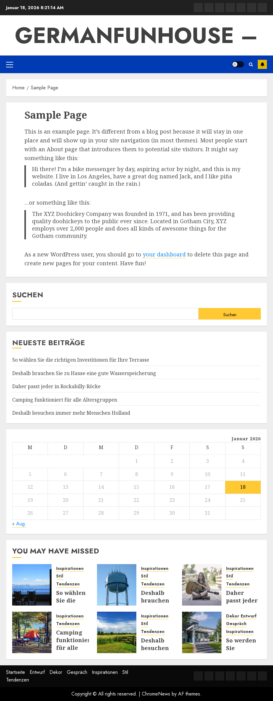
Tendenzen (68, 584)
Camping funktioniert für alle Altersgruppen (64, 399)
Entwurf (249, 616)
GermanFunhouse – (136, 35)
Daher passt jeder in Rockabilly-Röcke (56, 386)
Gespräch (236, 624)
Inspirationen (70, 568)
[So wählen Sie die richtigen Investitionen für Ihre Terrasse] (32, 585)
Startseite (15, 672)
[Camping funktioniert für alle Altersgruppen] (32, 632)
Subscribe (262, 64)
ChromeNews (156, 693)
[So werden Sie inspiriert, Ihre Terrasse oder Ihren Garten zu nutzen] (201, 632)
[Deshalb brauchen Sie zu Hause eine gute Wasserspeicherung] (116, 585)
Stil (59, 576)
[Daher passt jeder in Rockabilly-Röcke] (201, 585)
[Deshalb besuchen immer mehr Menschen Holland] (116, 632)
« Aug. (19, 523)
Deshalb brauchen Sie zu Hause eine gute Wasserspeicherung (84, 373)
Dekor (232, 616)
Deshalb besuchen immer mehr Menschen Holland (71, 413)
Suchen (27, 294)
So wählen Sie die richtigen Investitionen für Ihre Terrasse (80, 359)
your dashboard (164, 254)
